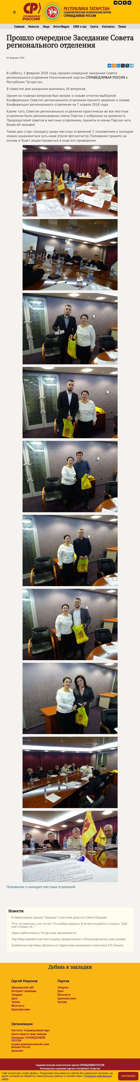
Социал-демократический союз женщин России (30, 1045)
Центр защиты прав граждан (29, 1034)
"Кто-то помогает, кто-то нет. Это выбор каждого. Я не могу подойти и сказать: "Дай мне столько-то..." (67, 925)
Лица (46, 26)
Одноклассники (20, 1009)
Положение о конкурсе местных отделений (41, 887)
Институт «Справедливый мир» (30, 1030)
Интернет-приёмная (23, 991)
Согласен (128, 1076)
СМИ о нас (79, 26)
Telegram (16, 994)
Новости (33, 26)
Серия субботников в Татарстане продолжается (42, 933)
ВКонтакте (17, 1005)
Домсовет (17, 1050)
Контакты (108, 26)
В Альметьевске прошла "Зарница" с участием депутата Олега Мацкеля (57, 918)
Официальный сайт (22, 987)
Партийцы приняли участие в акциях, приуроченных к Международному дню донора (67, 940)
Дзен (14, 998)
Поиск (122, 26)
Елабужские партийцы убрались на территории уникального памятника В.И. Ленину (65, 946)
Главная (19, 26)
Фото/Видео (61, 26)
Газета (94, 26)
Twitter (15, 1002)
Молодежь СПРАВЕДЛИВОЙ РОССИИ (28, 1039)
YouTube (62, 1002)
